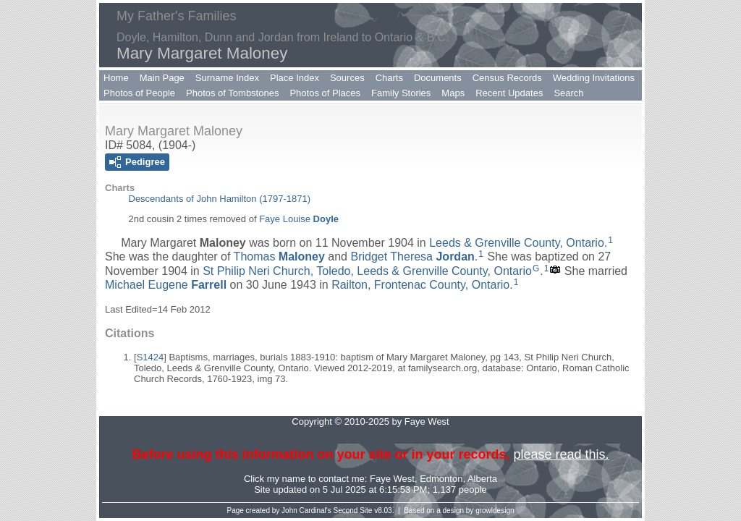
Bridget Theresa (412, 256)
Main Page (162, 77)
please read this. (561, 454)
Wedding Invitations (594, 77)
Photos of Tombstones (232, 93)
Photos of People (139, 93)
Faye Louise (299, 218)
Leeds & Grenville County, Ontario (516, 243)
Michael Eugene (165, 284)
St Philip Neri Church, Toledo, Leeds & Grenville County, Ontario (367, 271)
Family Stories (401, 93)
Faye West (392, 478)
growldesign (494, 510)
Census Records (507, 77)
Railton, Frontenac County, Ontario (420, 284)
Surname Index (227, 77)
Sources (347, 77)
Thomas (279, 256)
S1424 (150, 357)
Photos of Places (324, 93)
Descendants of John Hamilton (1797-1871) (219, 198)
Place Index (294, 77)
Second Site (353, 510)
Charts (389, 77)
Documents (438, 77)
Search (568, 93)
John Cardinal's (306, 510)
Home (116, 77)
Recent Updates (509, 93)
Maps (453, 93)
